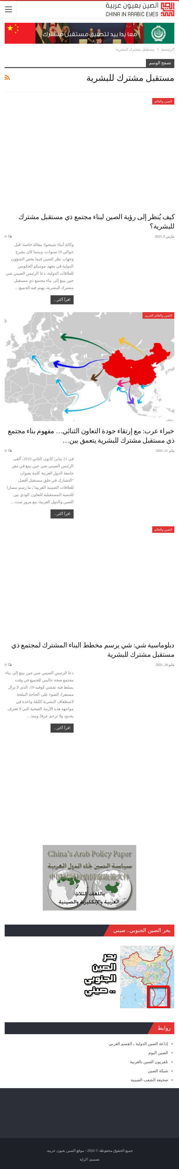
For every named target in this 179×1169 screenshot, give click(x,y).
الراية (84, 1159)
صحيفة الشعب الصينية (149, 1080)
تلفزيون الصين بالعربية (149, 1061)
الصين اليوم (158, 1052)
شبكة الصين (158, 1070)
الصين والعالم (163, 101)
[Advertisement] (89, 785)
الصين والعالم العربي (158, 315)
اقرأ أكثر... (62, 299)
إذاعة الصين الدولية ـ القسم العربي (138, 1043)
